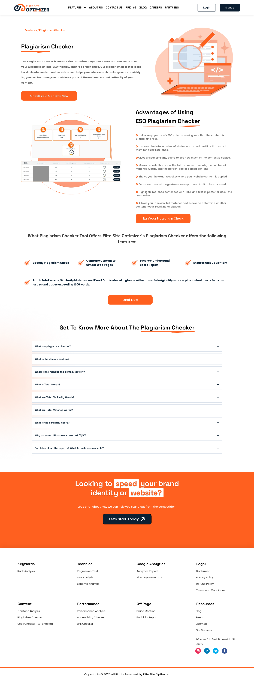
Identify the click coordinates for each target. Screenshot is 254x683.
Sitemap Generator (149, 577)
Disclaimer (203, 571)
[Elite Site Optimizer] (31, 7)
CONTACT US (114, 7)
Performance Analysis (91, 611)
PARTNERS (172, 7)
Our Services (204, 630)
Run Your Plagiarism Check (163, 218)
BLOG (143, 7)
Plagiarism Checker (30, 617)
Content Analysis (28, 611)
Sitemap (201, 624)
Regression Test (87, 571)
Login (206, 7)
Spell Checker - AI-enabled (35, 624)
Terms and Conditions (210, 590)
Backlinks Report (147, 617)
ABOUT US (96, 7)
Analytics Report (147, 571)
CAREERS (156, 7)
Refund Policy (205, 584)
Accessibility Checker (91, 617)
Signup (229, 7)
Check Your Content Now (49, 96)
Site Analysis (85, 577)
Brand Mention (146, 611)
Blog (198, 611)
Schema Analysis (88, 584)
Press (199, 617)
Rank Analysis (26, 571)
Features (31, 30)
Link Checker (85, 624)
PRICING (131, 7)
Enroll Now (130, 300)
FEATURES (77, 7)
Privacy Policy (204, 577)
